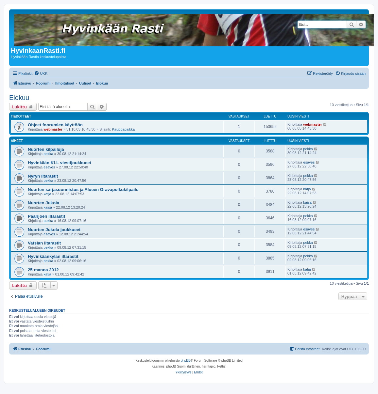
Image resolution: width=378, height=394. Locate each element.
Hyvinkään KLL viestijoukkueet (59, 162)
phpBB (186, 360)
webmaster (52, 129)
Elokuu (19, 97)
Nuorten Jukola (43, 202)
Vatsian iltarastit (44, 243)
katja (47, 194)
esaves (49, 167)
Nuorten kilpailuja (46, 149)
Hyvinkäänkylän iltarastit (53, 256)
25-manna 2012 (43, 269)
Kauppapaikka (123, 129)
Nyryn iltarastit (43, 176)
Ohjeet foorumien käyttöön (55, 124)
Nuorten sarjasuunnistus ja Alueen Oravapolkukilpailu (83, 189)
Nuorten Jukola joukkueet (54, 229)
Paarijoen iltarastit (46, 216)
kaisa (47, 207)
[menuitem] (40, 73)
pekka (48, 154)
